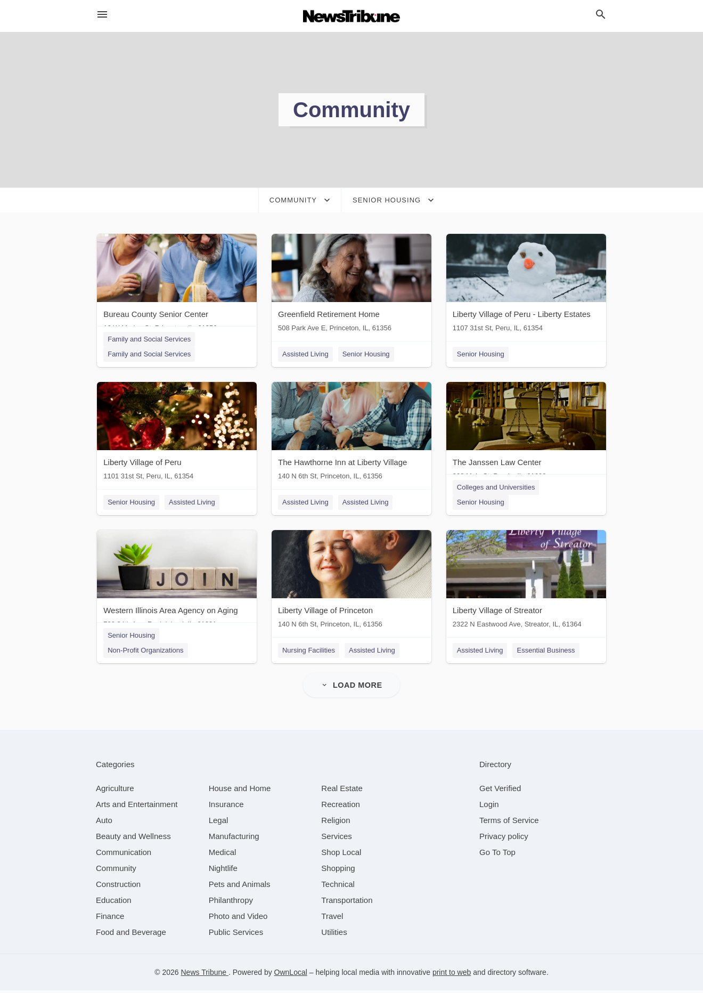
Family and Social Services (148, 339)
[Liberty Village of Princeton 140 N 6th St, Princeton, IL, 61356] (351, 583)
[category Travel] (332, 918)
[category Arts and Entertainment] (136, 806)
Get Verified (500, 790)
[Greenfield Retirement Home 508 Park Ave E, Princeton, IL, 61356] (351, 285)
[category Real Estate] (342, 790)
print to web (451, 975)
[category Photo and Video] (238, 918)
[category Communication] (123, 854)
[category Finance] (110, 918)
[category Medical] (222, 854)
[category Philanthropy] (231, 902)
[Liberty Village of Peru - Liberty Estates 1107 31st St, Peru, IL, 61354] (527, 285)
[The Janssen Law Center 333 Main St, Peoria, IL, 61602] (527, 434)
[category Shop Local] (341, 854)
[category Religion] (335, 822)
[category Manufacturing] (234, 838)
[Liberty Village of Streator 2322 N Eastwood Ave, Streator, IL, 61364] (527, 583)
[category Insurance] (226, 806)
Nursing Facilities (308, 652)
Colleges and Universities (497, 488)
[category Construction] (118, 886)
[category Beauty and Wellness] (133, 838)
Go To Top (497, 854)
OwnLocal (290, 975)
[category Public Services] (236, 934)
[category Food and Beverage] (131, 934)
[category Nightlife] (223, 870)
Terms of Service (509, 822)
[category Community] (116, 870)
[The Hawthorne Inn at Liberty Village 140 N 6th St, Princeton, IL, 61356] (351, 434)
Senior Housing (366, 354)
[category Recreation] (340, 806)
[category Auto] (104, 822)
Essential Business (547, 652)
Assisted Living (305, 354)
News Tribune (204, 975)
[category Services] (336, 838)
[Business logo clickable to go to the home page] (351, 16)
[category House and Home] (240, 790)
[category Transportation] (346, 902)
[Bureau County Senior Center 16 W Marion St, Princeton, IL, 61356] (175, 285)
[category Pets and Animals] (240, 886)
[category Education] (114, 902)
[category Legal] (218, 822)
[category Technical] (338, 886)
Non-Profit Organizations (144, 652)
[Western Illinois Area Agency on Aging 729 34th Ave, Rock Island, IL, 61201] (175, 583)
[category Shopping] (338, 870)
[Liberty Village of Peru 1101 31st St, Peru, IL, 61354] (175, 434)
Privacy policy (503, 838)
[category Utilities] (334, 934)
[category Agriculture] (115, 790)
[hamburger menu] (102, 14)
